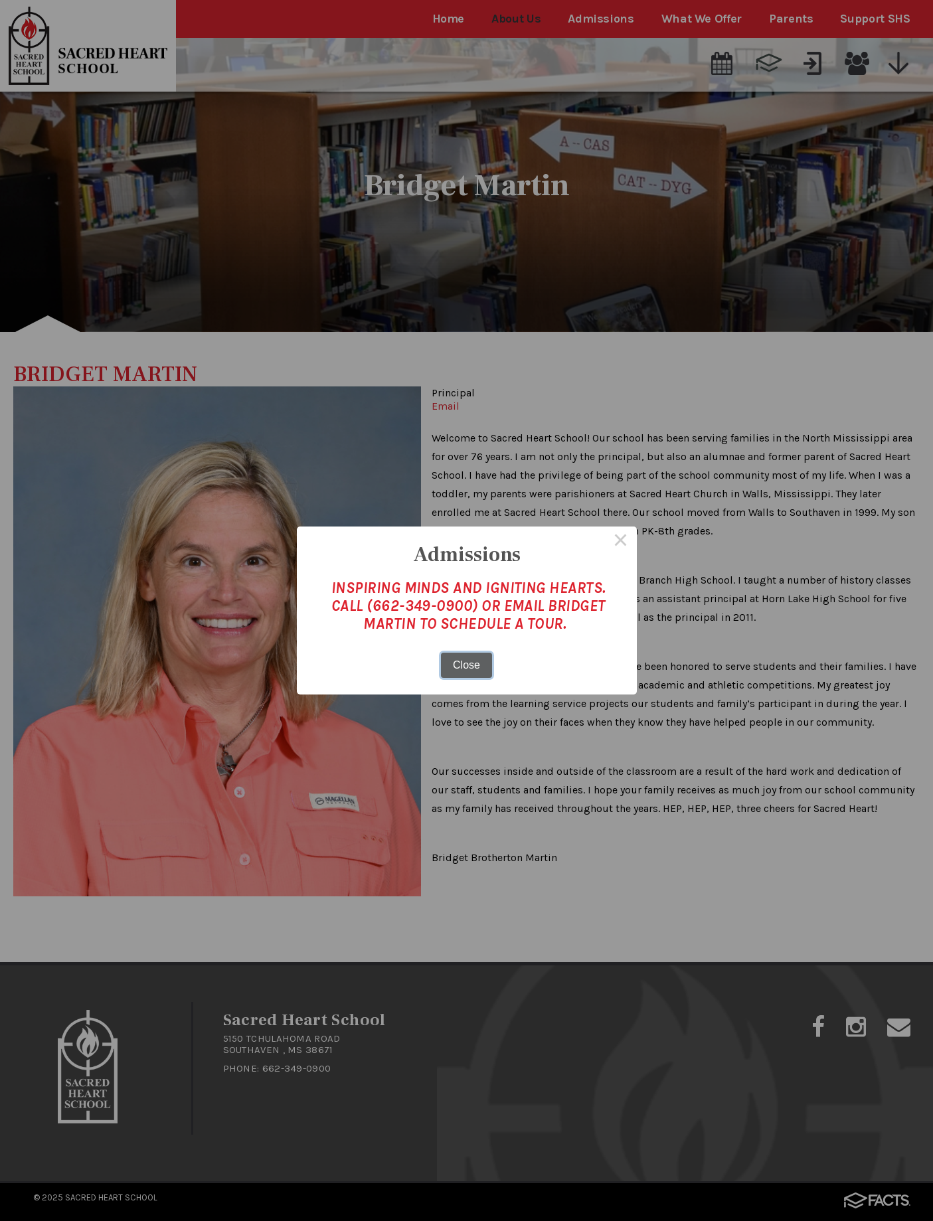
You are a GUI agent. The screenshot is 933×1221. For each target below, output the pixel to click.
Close (466, 665)
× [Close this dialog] (621, 542)
